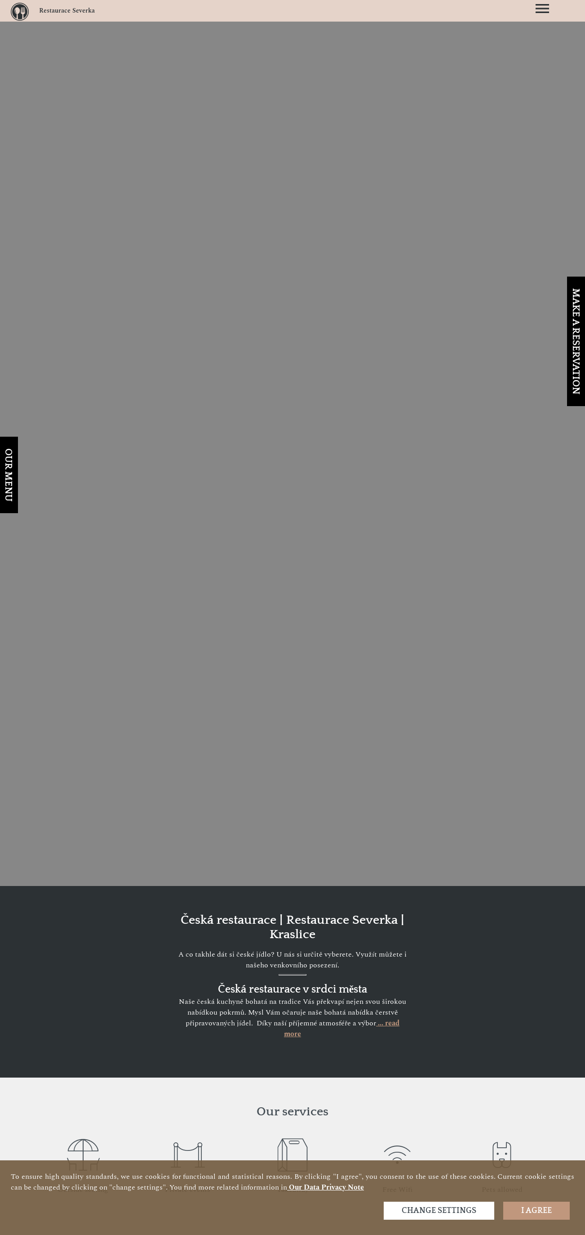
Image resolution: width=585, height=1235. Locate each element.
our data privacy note (325, 1187)
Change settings (439, 1210)
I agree (536, 1210)
